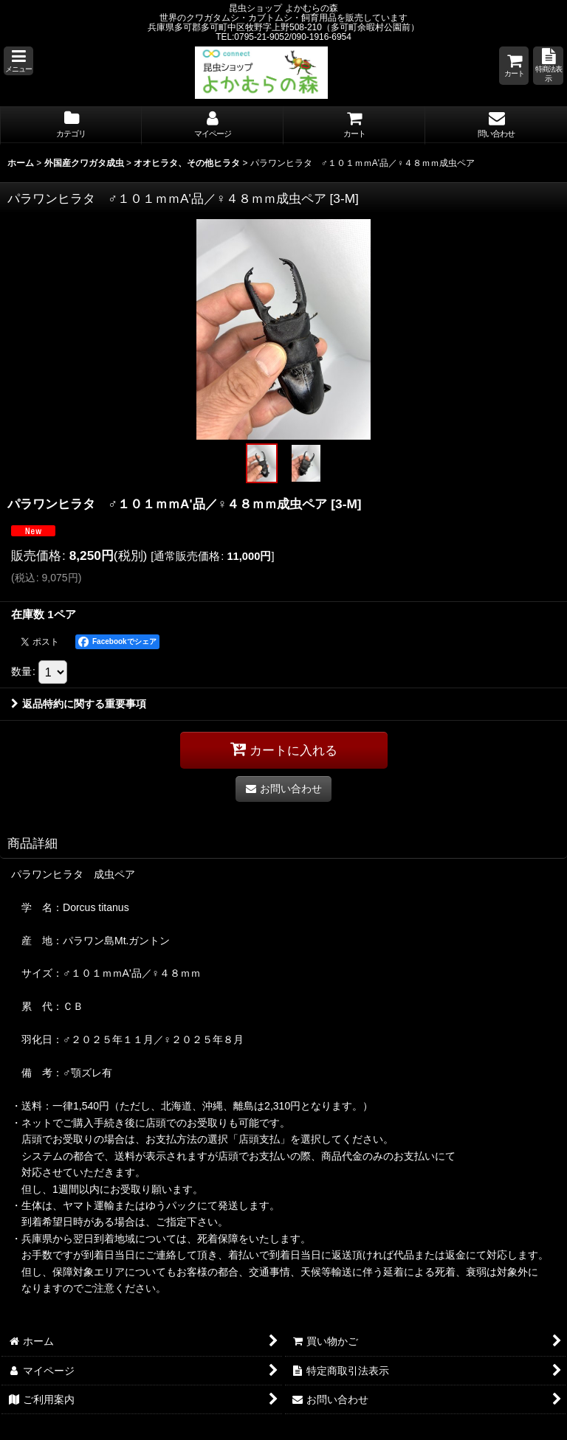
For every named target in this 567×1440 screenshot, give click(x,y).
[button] (18, 60)
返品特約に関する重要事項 (78, 704)
